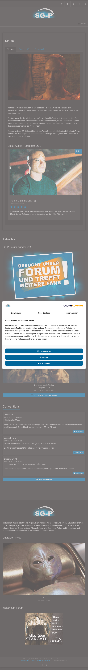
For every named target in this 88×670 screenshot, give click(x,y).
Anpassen (44, 357)
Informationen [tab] (72, 313)
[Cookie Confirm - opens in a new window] (73, 305)
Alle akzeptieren (44, 351)
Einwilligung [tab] (16, 313)
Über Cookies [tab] (44, 313)
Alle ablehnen (44, 363)
